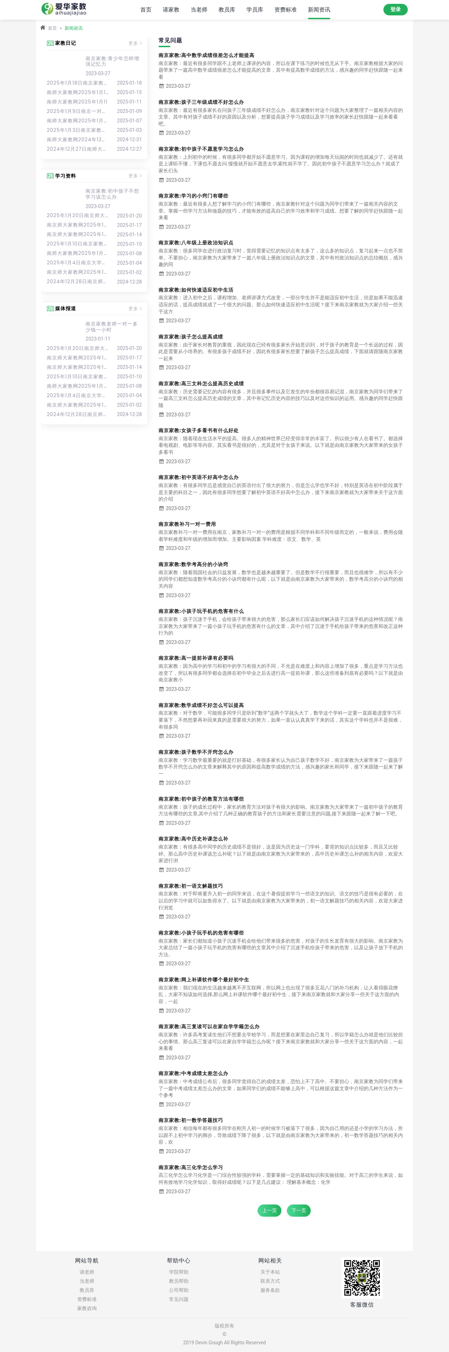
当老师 (199, 9)
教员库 (227, 9)
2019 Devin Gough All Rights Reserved (224, 1342)
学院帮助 (179, 1272)
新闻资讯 (319, 9)
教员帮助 (179, 1281)
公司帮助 (179, 1290)
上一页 (269, 1210)
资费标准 (285, 9)
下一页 (299, 1210)
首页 (146, 9)
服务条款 (270, 1290)
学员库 (254, 9)
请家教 (171, 9)
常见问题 (179, 1299)
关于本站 (270, 1272)
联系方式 (270, 1281)
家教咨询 (87, 1308)
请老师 (87, 1272)
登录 (395, 9)
